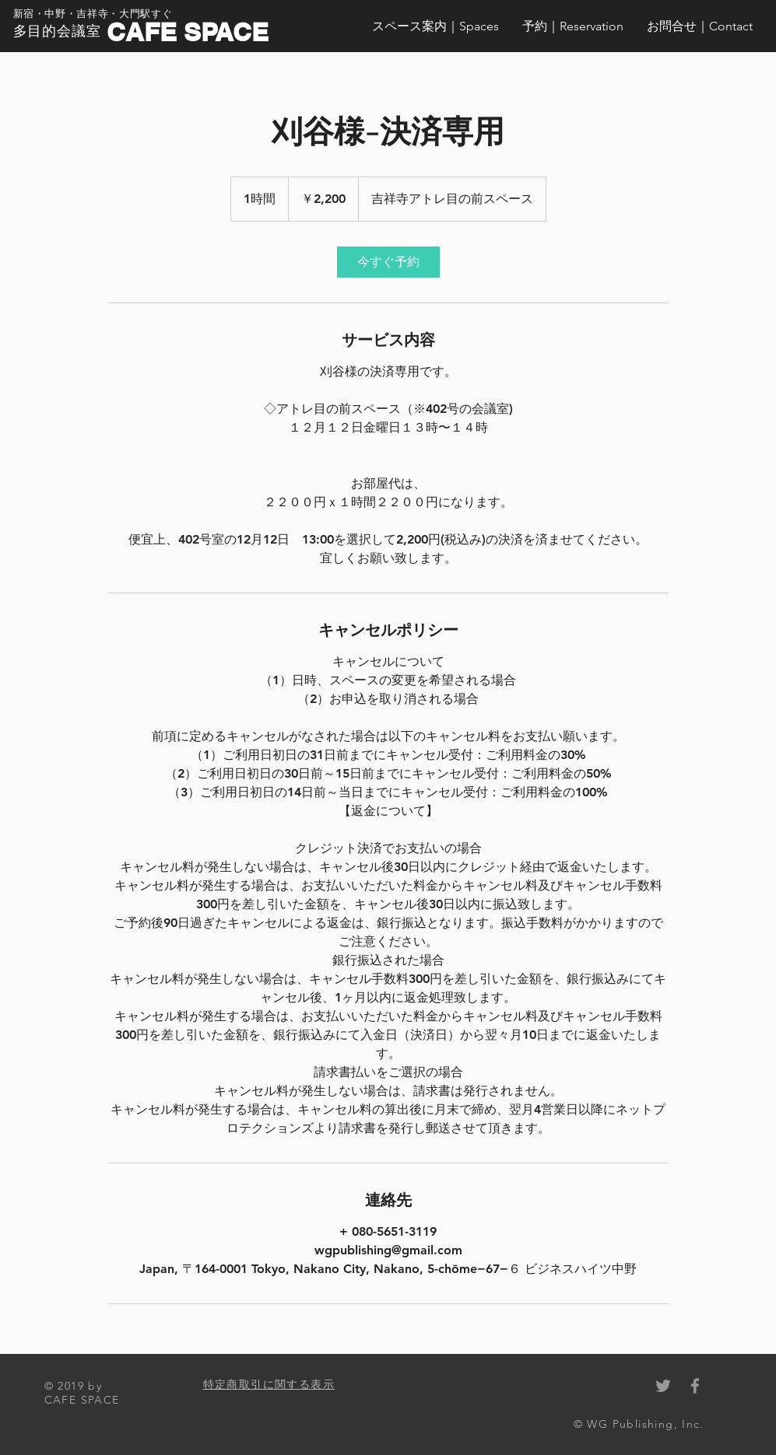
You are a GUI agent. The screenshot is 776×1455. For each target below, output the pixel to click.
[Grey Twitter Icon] (663, 1386)
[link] (388, 262)
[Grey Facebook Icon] (695, 1386)
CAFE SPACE (188, 31)
